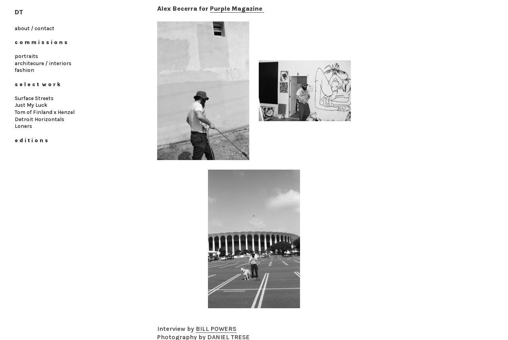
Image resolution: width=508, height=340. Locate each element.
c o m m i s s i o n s (41, 42)
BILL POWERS (216, 328)
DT (19, 12)
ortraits (28, 56)
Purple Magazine (237, 8)
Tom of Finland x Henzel (45, 112)
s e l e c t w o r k (38, 84)
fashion (25, 70)
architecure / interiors (43, 63)
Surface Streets (34, 98)
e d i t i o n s (31, 140)
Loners (23, 126)
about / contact (34, 28)
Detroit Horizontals (39, 119)
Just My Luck (31, 105)
